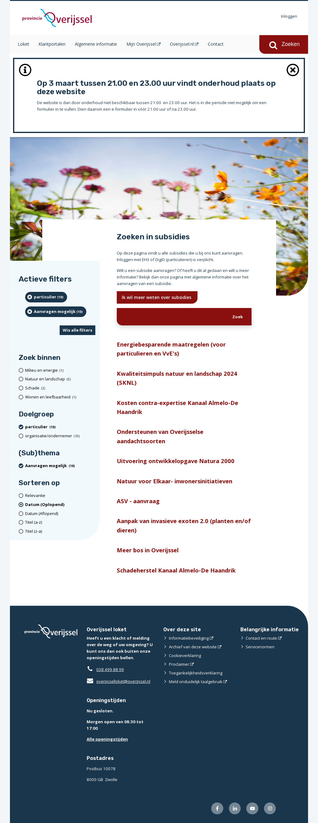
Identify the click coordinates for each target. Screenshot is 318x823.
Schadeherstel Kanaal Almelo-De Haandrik (176, 570)
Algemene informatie (96, 44)
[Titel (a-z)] (60, 522)
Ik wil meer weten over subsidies (157, 297)
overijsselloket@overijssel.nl (118, 681)
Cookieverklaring (185, 655)
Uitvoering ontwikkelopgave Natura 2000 (175, 461)
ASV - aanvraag (138, 501)
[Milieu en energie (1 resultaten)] (60, 370)
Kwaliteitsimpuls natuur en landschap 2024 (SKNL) (177, 378)
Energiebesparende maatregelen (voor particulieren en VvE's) (171, 348)
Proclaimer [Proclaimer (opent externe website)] (179, 664)
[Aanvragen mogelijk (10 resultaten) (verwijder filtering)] (55, 311)
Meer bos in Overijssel (148, 550)
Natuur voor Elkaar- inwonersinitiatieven (174, 481)
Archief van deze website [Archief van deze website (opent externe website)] (193, 647)
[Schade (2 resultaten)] (60, 388)
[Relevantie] (60, 495)
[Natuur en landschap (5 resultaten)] (60, 379)
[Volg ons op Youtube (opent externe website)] (252, 808)
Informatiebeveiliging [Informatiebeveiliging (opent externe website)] (189, 638)
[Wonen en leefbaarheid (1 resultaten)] (60, 397)
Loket (23, 44)
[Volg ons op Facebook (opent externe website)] (217, 808)
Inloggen (289, 16)
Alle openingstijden (107, 739)
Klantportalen (52, 44)
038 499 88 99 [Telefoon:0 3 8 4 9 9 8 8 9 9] (110, 669)
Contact (216, 44)
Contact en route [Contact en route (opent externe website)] (261, 638)
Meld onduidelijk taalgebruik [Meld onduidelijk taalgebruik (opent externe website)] (195, 681)
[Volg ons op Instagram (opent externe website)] (270, 808)
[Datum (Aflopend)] (60, 513)
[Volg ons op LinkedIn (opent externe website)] (235, 808)
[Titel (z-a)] (60, 531)
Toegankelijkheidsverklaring (195, 673)
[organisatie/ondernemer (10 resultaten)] (60, 435)
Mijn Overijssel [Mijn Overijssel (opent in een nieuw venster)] (141, 44)
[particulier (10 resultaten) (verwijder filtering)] (46, 297)
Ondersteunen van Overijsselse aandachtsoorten (160, 436)
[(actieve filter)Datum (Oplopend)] (60, 504)
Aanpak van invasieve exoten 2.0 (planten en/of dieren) (184, 525)
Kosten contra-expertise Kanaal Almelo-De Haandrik (177, 407)
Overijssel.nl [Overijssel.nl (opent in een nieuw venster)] (182, 44)
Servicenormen (260, 647)
